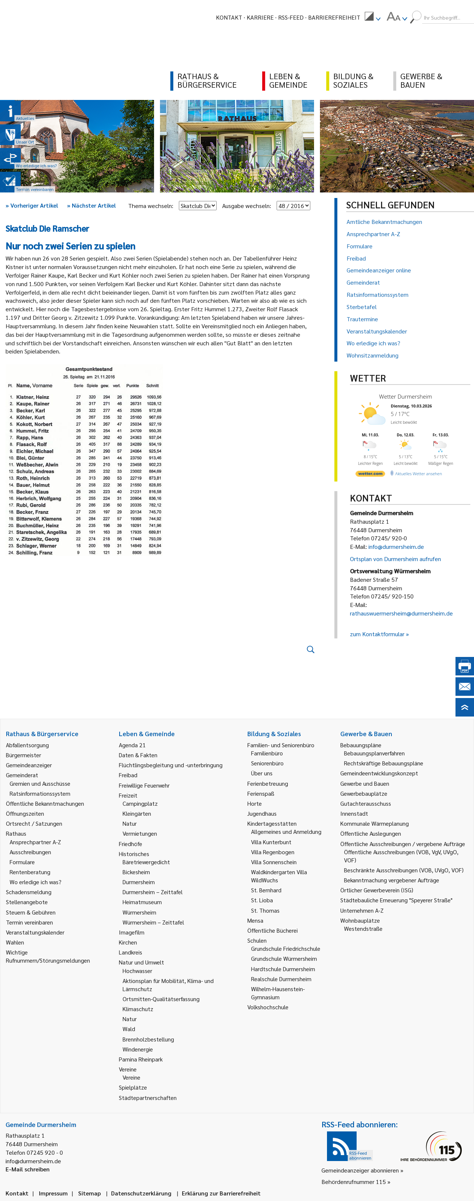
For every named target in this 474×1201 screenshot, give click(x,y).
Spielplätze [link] (133, 1087)
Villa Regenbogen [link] (272, 852)
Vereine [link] (131, 1077)
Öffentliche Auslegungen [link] (370, 833)
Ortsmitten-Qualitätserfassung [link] (161, 999)
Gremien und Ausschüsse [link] (40, 783)
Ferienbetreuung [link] (267, 783)
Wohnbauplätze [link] (360, 920)
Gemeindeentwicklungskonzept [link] (379, 773)
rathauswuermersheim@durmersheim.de (401, 613)
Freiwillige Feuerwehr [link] (144, 785)
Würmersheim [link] (139, 912)
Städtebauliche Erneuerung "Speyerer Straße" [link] (396, 900)
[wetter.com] (370, 475)
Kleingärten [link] (137, 813)
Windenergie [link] (138, 1049)
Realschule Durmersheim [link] (281, 979)
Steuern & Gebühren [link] (31, 912)
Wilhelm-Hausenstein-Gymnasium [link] (278, 993)
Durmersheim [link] (139, 882)
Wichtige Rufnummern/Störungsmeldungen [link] (48, 956)
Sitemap (89, 1193)
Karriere (260, 17)
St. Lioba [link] (262, 900)
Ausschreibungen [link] (30, 852)
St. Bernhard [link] (266, 890)
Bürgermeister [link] (23, 755)
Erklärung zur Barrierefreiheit (221, 1193)
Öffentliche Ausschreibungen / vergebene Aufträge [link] (402, 844)
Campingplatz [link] (140, 803)
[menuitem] (372, 17)
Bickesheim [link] (136, 872)
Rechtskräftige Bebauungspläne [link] (383, 763)
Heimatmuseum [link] (142, 902)
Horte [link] (254, 803)
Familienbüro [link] (267, 753)
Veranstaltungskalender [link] (35, 932)
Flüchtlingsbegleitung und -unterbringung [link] (171, 765)
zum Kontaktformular (377, 634)
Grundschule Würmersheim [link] (284, 958)
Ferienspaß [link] (260, 793)
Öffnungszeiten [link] (25, 813)
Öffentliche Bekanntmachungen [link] (45, 803)
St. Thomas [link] (265, 910)
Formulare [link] (22, 862)
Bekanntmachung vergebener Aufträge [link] (391, 880)
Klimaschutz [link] (138, 1009)
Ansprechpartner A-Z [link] (35, 842)
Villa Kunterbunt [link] (271, 842)
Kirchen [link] (128, 942)
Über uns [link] (262, 773)
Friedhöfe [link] (130, 844)
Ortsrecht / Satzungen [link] (34, 823)
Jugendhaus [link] (262, 813)
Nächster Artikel (91, 205)
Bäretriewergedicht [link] (146, 862)
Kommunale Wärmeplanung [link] (374, 823)
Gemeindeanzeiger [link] (29, 765)
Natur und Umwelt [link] (141, 962)
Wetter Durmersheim (405, 396)
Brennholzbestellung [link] (148, 1039)
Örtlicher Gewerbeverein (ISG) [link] (376, 890)
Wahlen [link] (15, 942)
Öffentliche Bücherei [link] (272, 930)
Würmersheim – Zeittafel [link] (153, 922)
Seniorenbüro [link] (267, 763)
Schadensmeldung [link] (28, 892)
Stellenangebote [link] (27, 902)
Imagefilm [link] (131, 932)
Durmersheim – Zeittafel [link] (153, 892)
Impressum (53, 1193)
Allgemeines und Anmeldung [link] (286, 831)
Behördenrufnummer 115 (353, 1181)
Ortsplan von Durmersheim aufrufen (395, 559)
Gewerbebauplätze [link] (363, 793)
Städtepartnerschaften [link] (148, 1097)
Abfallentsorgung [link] (27, 745)
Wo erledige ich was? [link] (35, 882)
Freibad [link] (128, 775)
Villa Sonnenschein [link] (274, 862)
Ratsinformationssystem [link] (40, 793)
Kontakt (229, 17)
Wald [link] (129, 1029)
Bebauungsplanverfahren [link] (374, 753)
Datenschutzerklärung (141, 1193)
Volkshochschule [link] (267, 1007)
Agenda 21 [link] (132, 745)
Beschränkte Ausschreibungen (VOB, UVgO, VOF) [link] (404, 870)
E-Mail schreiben (28, 1169)
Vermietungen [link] (140, 833)
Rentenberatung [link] (30, 872)
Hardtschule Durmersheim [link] (283, 969)
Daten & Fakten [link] (138, 755)
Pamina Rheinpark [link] (141, 1059)
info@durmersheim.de (396, 546)
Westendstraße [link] (363, 928)
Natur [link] (130, 823)
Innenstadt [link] (354, 813)
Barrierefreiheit (334, 17)
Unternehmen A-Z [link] (362, 910)
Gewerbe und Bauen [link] (364, 783)
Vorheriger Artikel (32, 205)
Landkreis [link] (130, 952)
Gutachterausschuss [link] (365, 803)
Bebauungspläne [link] (360, 745)
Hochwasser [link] (137, 970)
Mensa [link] (255, 920)
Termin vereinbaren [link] (29, 922)
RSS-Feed (291, 17)
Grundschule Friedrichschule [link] (285, 948)
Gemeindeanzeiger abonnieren (360, 1170)
